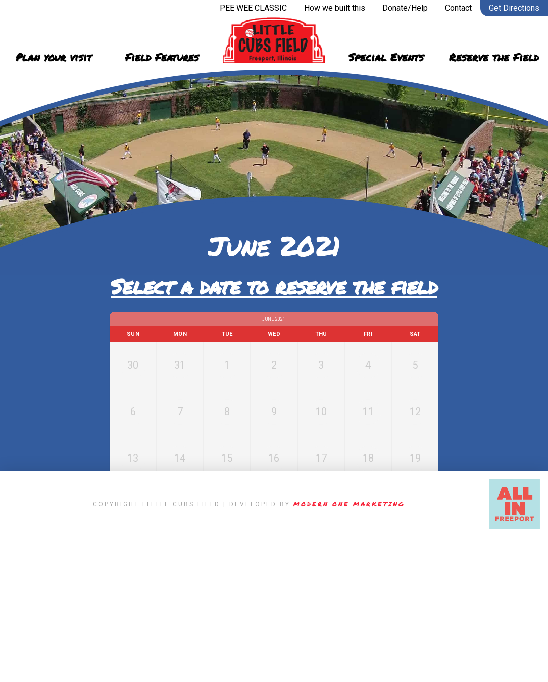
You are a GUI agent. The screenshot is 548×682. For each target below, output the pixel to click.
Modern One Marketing (349, 648)
